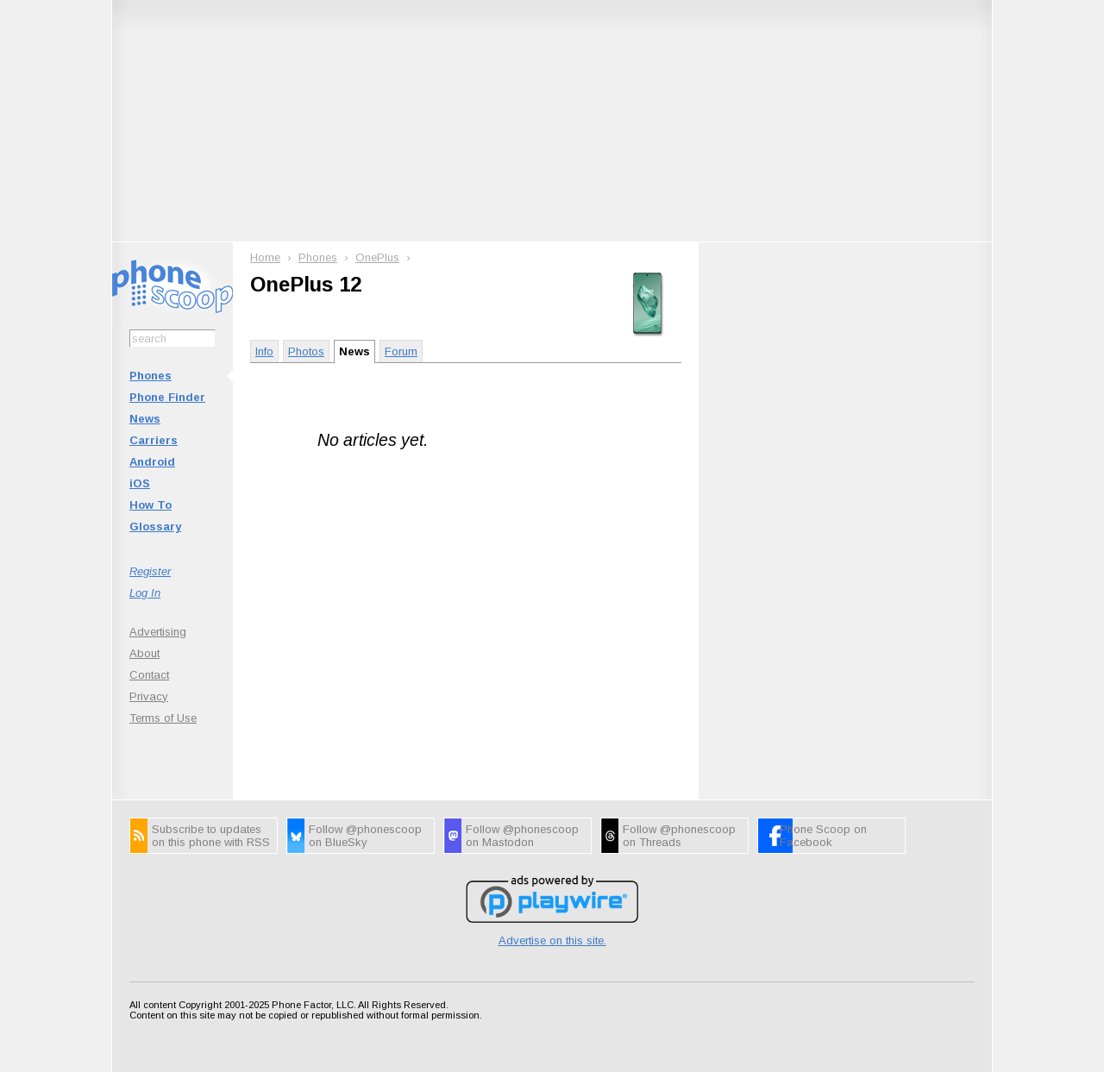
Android (152, 461)
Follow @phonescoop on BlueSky (365, 836)
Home (265, 257)
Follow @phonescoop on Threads (679, 836)
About (144, 653)
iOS (139, 483)
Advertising (157, 631)
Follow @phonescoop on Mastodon (522, 836)
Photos (306, 351)
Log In (144, 592)
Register (150, 571)
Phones (150, 375)
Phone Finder (167, 397)
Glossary (155, 526)
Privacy (148, 696)
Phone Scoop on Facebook (823, 836)
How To (150, 504)
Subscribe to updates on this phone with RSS (211, 836)
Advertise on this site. (552, 940)
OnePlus (377, 257)
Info (264, 351)
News (144, 418)
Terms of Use (163, 718)
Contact (149, 674)
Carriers (153, 440)
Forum (401, 351)
